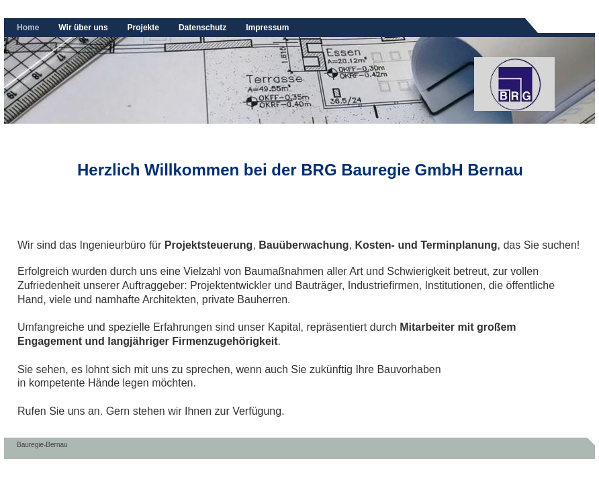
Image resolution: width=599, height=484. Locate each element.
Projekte (143, 27)
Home (28, 27)
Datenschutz (202, 27)
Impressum (267, 27)
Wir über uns (82, 27)
